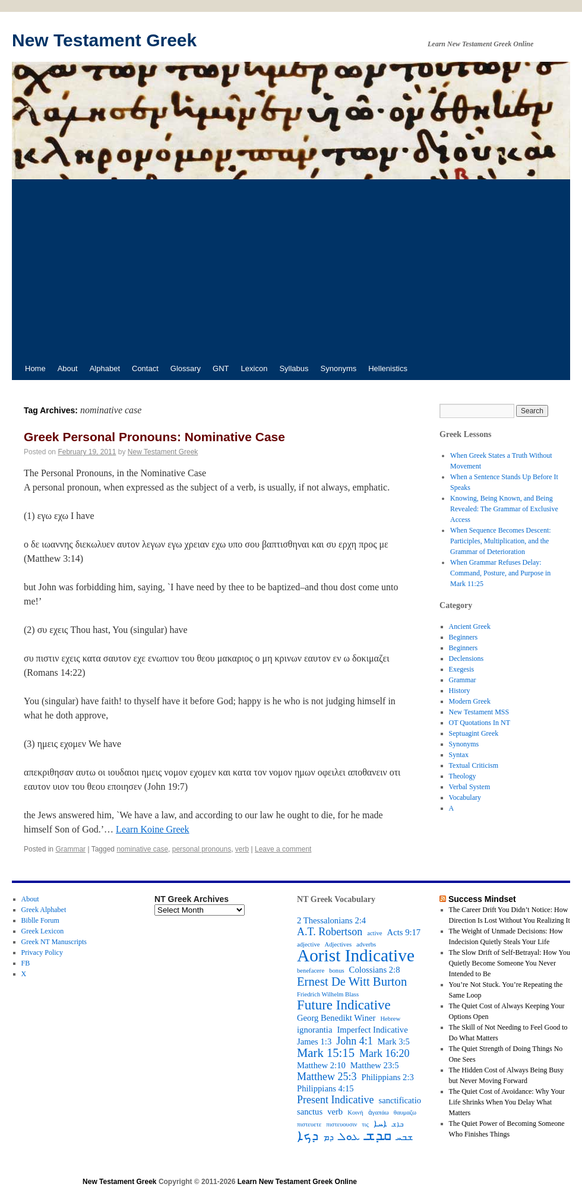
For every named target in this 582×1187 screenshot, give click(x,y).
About (68, 368)
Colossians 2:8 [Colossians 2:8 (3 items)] (374, 969)
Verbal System (470, 787)
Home (35, 368)
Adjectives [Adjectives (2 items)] (338, 944)
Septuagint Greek (474, 733)
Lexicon (254, 368)
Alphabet (105, 368)
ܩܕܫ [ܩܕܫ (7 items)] (378, 1135)
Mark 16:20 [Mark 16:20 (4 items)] (384, 1053)
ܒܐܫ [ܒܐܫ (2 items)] (397, 1124)
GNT (221, 368)
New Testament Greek (104, 40)
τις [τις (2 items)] (365, 1124)
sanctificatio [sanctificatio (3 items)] (399, 1100)
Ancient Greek (470, 626)
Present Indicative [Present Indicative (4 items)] (335, 1099)
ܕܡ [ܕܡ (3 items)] (328, 1137)
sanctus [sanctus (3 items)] (309, 1111)
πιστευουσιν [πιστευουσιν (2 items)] (341, 1124)
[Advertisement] (291, 268)
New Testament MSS (479, 712)
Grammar (70, 849)
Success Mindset (482, 899)
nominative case (142, 849)
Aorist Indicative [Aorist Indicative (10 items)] (356, 955)
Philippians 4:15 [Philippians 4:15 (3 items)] (325, 1088)
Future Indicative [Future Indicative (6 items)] (344, 1005)
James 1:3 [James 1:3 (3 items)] (314, 1041)
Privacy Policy (42, 952)
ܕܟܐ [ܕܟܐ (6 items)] (307, 1136)
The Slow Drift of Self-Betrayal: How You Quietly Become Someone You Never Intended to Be (509, 963)
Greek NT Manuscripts (54, 942)
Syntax (459, 755)
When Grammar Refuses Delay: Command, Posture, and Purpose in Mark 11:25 (500, 573)
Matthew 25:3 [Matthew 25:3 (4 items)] (327, 1076)
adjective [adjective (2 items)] (308, 944)
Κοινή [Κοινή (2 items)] (355, 1112)
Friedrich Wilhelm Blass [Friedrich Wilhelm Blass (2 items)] (328, 994)
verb (242, 849)
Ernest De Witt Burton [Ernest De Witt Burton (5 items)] (352, 981)
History (459, 690)
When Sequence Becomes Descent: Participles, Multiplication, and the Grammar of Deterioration (500, 541)
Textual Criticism (473, 765)
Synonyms (339, 368)
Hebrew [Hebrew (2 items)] (390, 1018)
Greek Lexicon (42, 931)
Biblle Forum (40, 920)
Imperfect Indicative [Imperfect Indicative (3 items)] (372, 1029)
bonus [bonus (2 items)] (336, 970)
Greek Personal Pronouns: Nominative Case (154, 437)
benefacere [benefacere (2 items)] (310, 970)
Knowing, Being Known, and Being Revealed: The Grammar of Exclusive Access (504, 509)
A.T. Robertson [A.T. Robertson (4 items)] (329, 931)
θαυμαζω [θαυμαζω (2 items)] (405, 1112)
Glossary (185, 368)
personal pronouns (201, 849)
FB (25, 963)
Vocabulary (465, 797)
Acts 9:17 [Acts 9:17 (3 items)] (404, 932)
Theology (462, 776)
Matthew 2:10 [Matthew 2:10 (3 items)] (321, 1065)
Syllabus (293, 368)
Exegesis (462, 669)
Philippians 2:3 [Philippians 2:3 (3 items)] (388, 1077)
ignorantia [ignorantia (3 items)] (314, 1029)
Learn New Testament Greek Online (297, 1181)
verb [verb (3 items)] (335, 1111)
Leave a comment (283, 849)
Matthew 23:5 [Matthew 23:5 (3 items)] (374, 1065)
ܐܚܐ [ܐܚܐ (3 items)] (380, 1123)
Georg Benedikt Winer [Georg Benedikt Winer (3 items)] (336, 1018)
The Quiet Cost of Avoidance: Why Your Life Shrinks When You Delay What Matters (507, 1102)
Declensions (466, 658)
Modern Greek (470, 701)
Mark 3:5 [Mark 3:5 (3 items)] (394, 1041)
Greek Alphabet (44, 910)
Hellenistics (387, 368)
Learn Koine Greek (152, 829)
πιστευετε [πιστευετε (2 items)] (309, 1124)
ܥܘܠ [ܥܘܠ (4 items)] (349, 1136)
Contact (145, 368)
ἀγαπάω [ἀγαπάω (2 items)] (378, 1112)
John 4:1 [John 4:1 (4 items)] (354, 1041)
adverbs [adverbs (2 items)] (366, 944)
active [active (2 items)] (374, 933)
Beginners (463, 637)
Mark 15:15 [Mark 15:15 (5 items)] (326, 1052)
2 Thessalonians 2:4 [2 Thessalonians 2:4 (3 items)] (331, 920)
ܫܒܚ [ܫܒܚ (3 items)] (404, 1137)
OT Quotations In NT (479, 722)
